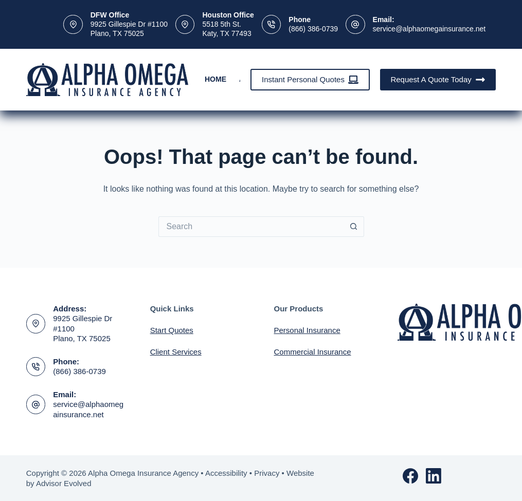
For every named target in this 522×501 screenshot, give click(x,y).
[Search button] (354, 226)
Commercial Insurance (312, 351)
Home (215, 79)
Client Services (176, 351)
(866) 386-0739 (313, 29)
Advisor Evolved (64, 483)
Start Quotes (171, 330)
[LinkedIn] (433, 476)
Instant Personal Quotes (310, 80)
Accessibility (226, 473)
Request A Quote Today (437, 80)
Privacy (266, 473)
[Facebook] (410, 476)
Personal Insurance (307, 330)
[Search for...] (251, 226)
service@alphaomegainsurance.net (429, 29)
